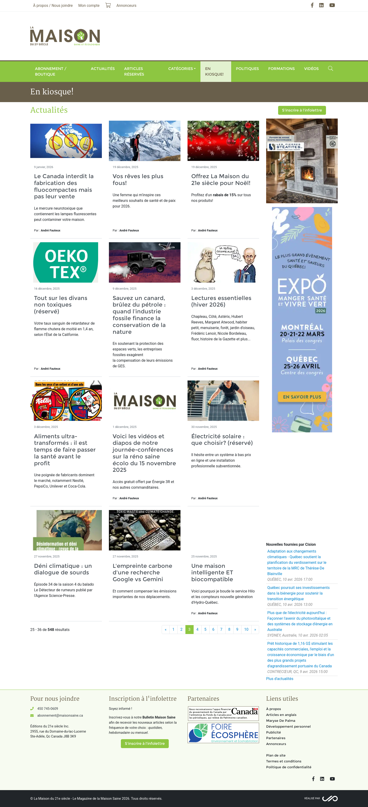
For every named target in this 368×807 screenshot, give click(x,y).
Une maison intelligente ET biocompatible (212, 572)
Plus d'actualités (279, 678)
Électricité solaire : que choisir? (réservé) (222, 439)
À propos (273, 709)
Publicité (273, 732)
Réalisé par (312, 798)
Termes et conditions (283, 761)
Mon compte (89, 5)
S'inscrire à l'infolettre (302, 110)
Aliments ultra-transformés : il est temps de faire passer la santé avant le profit (65, 450)
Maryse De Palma (280, 721)
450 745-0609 (47, 709)
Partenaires (275, 738)
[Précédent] (166, 629)
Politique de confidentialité (288, 767)
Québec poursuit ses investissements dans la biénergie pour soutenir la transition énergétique (298, 593)
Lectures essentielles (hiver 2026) (221, 301)
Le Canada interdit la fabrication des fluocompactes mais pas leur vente (64, 186)
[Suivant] (255, 629)
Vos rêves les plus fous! (138, 179)
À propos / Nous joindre (53, 5)
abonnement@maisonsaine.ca (60, 716)
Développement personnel (288, 726)
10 (246, 629)
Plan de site (276, 755)
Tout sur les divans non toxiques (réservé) (60, 305)
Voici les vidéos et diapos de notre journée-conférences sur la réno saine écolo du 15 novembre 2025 (144, 453)
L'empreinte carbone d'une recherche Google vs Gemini (142, 572)
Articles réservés (134, 71)
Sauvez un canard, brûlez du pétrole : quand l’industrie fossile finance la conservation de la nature (139, 315)
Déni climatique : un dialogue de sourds (63, 569)
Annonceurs (276, 744)
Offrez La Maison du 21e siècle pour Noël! (220, 179)
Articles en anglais (281, 715)
